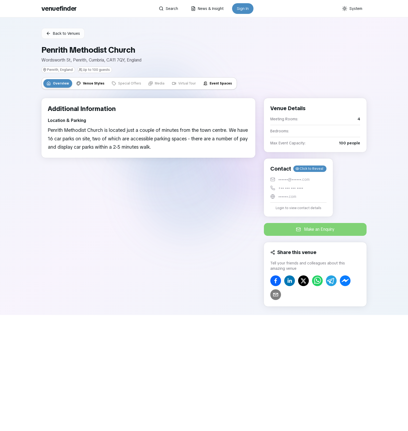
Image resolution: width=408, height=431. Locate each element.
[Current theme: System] (352, 8)
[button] (298, 188)
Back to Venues (63, 33)
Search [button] (168, 8)
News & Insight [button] (207, 8)
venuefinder (58, 8)
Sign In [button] (243, 8)
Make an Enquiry (315, 229)
